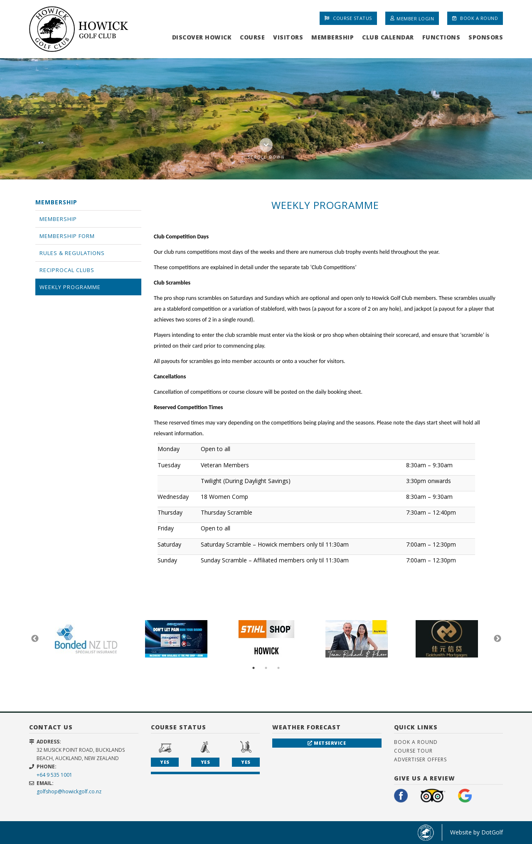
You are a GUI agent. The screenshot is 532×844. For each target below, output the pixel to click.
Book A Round (475, 18)
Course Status (348, 18)
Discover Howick (202, 37)
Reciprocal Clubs (66, 270)
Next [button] (497, 639)
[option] (266, 118)
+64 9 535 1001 (54, 774)
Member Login (412, 18)
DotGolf (492, 832)
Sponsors (485, 37)
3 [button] (278, 668)
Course (252, 37)
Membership (332, 37)
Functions (441, 37)
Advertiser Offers (420, 759)
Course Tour (413, 750)
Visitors (288, 37)
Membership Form (67, 236)
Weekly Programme (70, 287)
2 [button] (266, 668)
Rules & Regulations (72, 253)
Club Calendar (388, 37)
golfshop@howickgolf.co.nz (69, 791)
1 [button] (253, 668)
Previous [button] (35, 639)
